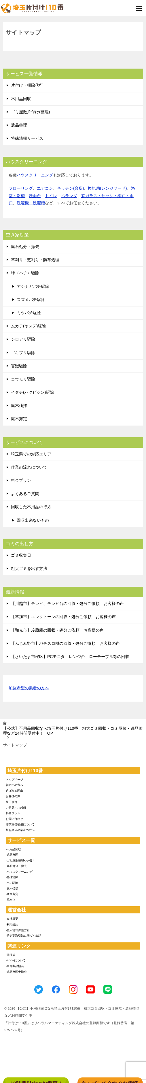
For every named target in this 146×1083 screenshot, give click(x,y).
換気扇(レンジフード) (107, 188)
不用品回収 (21, 98)
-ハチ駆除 (12, 882)
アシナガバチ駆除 (33, 286)
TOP (73, 730)
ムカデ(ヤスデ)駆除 (28, 326)
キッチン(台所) (70, 188)
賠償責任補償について (20, 824)
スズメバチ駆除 (31, 299)
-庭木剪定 (12, 894)
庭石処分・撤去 (25, 246)
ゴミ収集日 (21, 555)
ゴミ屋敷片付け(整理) (30, 112)
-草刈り (10, 899)
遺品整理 (19, 125)
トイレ (51, 195)
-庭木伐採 (12, 888)
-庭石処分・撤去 (16, 865)
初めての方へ (14, 785)
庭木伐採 (19, 405)
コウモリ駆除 (23, 379)
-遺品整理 (12, 854)
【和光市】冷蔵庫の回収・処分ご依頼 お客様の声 (57, 630)
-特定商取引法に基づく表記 (23, 935)
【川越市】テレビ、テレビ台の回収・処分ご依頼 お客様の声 (67, 603)
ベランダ (69, 195)
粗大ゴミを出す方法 (29, 568)
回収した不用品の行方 (31, 506)
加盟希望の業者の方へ (29, 688)
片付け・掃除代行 (27, 85)
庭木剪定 (19, 418)
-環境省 (10, 954)
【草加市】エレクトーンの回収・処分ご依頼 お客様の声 (63, 616)
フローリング (21, 188)
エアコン (45, 188)
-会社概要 (12, 918)
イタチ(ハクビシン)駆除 (32, 392)
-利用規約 (12, 924)
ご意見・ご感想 (16, 807)
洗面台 (35, 195)
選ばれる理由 (14, 790)
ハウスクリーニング (35, 175)
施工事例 (11, 801)
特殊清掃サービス (27, 138)
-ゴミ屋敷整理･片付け (20, 860)
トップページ (14, 779)
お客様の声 (13, 796)
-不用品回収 (13, 849)
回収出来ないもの (33, 520)
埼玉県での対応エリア (31, 454)
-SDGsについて (16, 960)
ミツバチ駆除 (29, 312)
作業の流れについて (29, 467)
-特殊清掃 (12, 877)
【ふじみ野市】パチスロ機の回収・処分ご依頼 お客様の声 (65, 643)
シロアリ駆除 (23, 339)
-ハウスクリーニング (19, 871)
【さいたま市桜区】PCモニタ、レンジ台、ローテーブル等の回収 (70, 656)
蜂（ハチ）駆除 (25, 273)
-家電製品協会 (15, 966)
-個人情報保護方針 (18, 930)
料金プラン (21, 480)
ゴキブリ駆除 (23, 352)
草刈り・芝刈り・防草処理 (35, 259)
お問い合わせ (14, 818)
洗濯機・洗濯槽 (31, 203)
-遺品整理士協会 (16, 971)
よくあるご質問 (25, 493)
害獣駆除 (19, 366)
